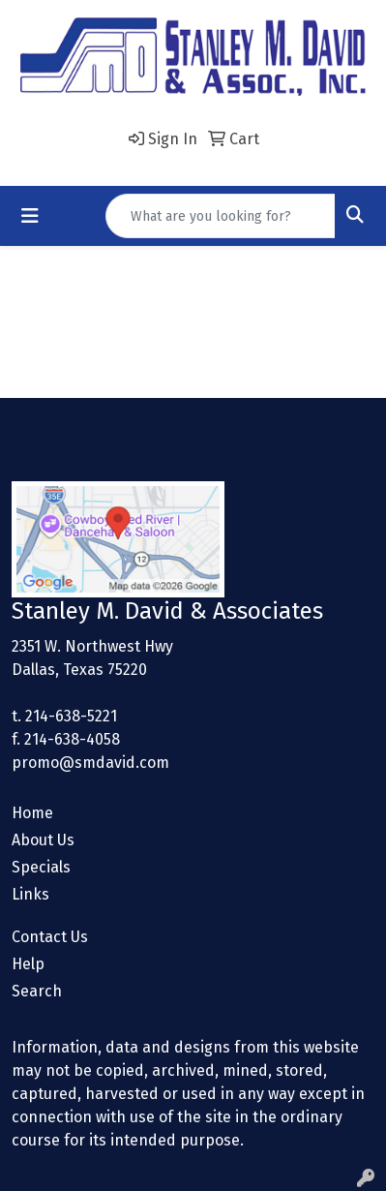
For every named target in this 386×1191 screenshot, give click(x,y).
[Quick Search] (220, 216)
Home (32, 813)
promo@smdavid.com (90, 762)
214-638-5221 (71, 716)
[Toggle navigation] (30, 215)
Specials (41, 867)
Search (37, 991)
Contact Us (50, 937)
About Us (43, 840)
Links (30, 894)
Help (28, 964)
